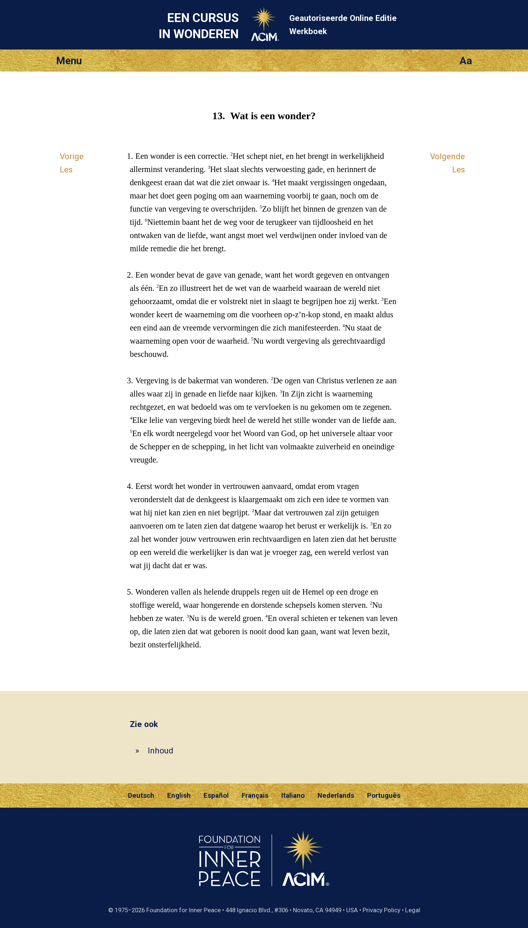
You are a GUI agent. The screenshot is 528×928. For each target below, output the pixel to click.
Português (383, 796)
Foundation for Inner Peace (183, 910)
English (179, 796)
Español (216, 796)
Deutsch (141, 796)
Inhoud (160, 750)
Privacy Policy (381, 910)
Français (255, 796)
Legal (412, 910)
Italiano (293, 796)
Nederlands (336, 796)
